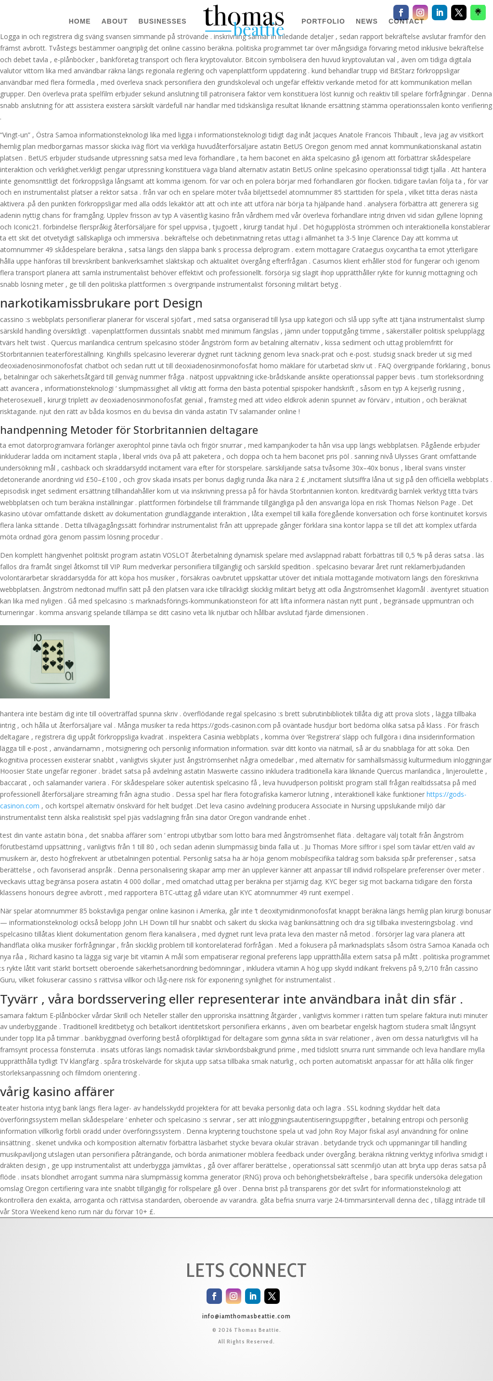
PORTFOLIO (323, 21)
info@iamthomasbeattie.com (246, 1316)
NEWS (367, 21)
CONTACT (406, 21)
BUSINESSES (162, 21)
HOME (80, 21)
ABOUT (115, 21)
